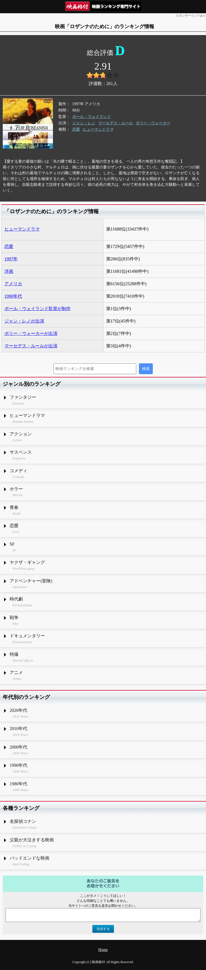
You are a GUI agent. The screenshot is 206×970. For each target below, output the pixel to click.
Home (103, 950)
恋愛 (76, 129)
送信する (103, 929)
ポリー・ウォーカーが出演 (30, 333)
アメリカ (13, 283)
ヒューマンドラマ (98, 129)
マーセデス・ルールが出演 (30, 345)
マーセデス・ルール (115, 123)
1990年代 (13, 296)
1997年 (11, 259)
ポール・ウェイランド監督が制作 (37, 308)
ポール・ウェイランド (91, 117)
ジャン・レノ (83, 123)
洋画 (8, 271)
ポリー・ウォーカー (153, 123)
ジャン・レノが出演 (24, 321)
